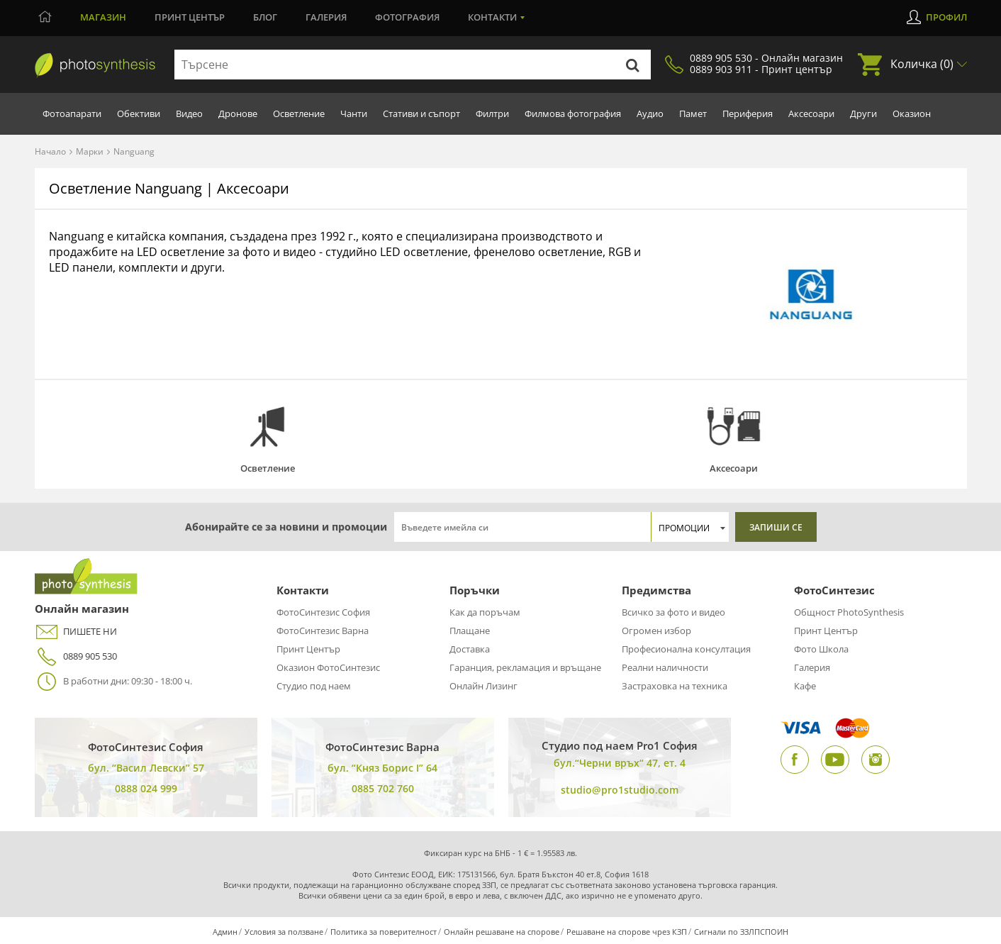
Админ (225, 931)
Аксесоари (811, 113)
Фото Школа (821, 649)
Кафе (805, 685)
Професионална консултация (686, 649)
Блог (265, 17)
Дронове (237, 113)
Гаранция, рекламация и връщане (525, 667)
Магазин (103, 17)
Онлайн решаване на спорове (501, 931)
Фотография (407, 17)
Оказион (912, 113)
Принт (190, 17)
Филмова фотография (573, 113)
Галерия (326, 17)
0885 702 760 (383, 788)
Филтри (492, 113)
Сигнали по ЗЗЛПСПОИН (741, 931)
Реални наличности (665, 667)
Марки (90, 151)
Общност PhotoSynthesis (849, 612)
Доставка (469, 649)
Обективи (138, 113)
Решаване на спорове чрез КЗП (626, 931)
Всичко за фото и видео (673, 612)
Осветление (299, 113)
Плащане (469, 630)
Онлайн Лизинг (483, 685)
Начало (50, 151)
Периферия (747, 113)
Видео (189, 113)
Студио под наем (313, 685)
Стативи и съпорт (421, 113)
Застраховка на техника (674, 685)
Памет (693, 113)
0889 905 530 (76, 656)
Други (863, 113)
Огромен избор (656, 630)
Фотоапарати (72, 113)
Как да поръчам (484, 612)
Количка (922, 64)
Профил (946, 17)
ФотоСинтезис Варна (322, 630)
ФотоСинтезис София (323, 612)
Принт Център (308, 649)
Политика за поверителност (383, 931)
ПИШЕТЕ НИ (76, 631)
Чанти (353, 113)
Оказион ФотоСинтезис (328, 667)
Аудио (650, 113)
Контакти (492, 17)
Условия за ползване (284, 931)
